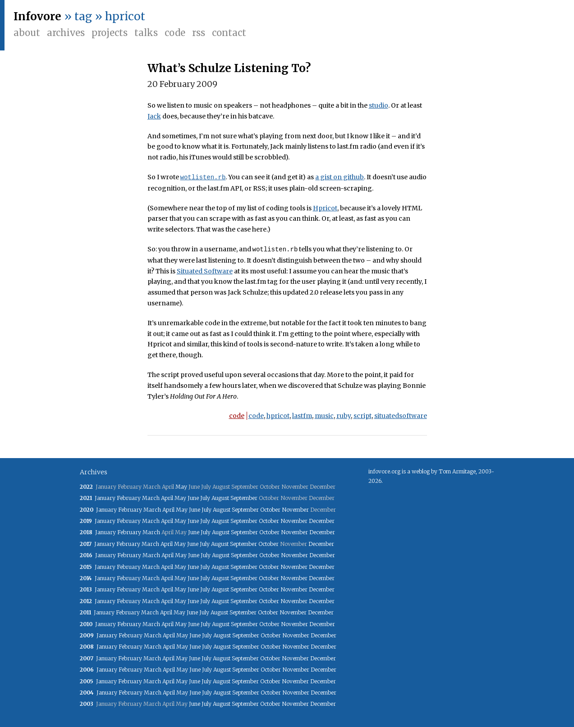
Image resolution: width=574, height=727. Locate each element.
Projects (110, 32)
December (322, 521)
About (27, 32)
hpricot (277, 416)
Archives (66, 32)
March (151, 498)
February (129, 498)
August (220, 498)
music (324, 416)
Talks (146, 32)
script (363, 416)
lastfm (302, 416)
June (193, 498)
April (167, 498)
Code (175, 32)
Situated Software (205, 271)
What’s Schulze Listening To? (229, 68)
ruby (343, 416)
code (236, 416)
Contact (229, 32)
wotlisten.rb (203, 177)
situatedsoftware (400, 416)
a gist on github (339, 177)
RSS (198, 32)
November (295, 509)
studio (378, 105)
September (243, 498)
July (205, 498)
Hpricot (325, 208)
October (270, 509)
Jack (154, 116)
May (181, 486)
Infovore (37, 16)
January (105, 498)
